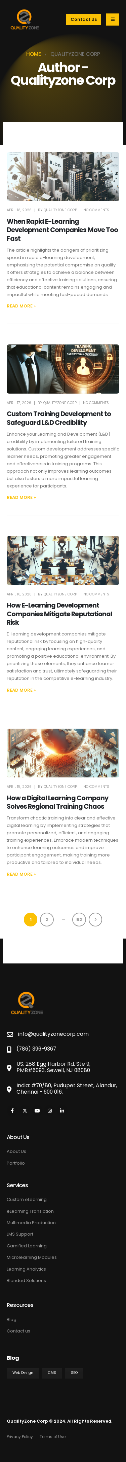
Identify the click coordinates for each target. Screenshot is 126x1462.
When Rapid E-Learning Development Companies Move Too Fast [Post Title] (62, 230)
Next (95, 919)
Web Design (22, 1372)
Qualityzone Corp (60, 210)
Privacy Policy (20, 1436)
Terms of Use (53, 1436)
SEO (74, 1372)
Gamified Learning (27, 1246)
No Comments (96, 210)
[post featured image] (63, 176)
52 (79, 919)
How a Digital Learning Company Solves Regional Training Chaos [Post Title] (57, 802)
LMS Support (20, 1234)
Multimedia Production (31, 1222)
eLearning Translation (30, 1211)
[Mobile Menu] (112, 19)
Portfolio (16, 1163)
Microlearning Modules (32, 1257)
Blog (11, 1319)
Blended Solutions (26, 1280)
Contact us (18, 1331)
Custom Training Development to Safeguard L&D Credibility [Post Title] (59, 418)
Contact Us (84, 19)
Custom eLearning (27, 1199)
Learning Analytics (26, 1269)
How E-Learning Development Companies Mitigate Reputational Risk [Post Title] (59, 614)
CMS (52, 1372)
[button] (22, 306)
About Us (16, 1151)
